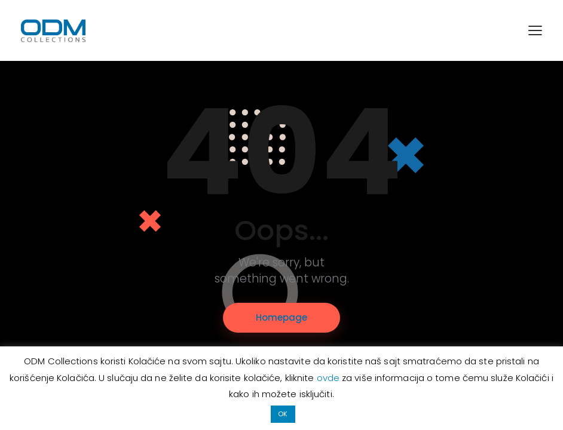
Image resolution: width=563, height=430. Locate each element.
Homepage (281, 317)
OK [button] (282, 414)
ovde (329, 377)
